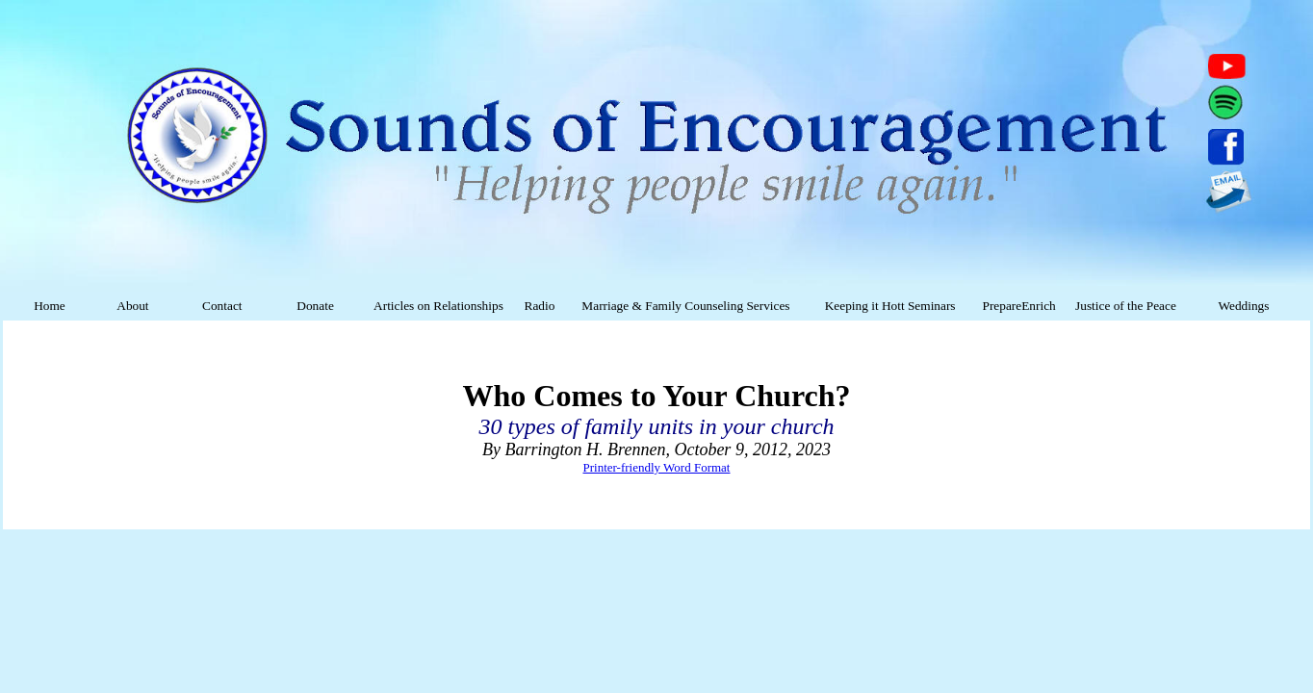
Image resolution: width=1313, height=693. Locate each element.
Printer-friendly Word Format (657, 467)
